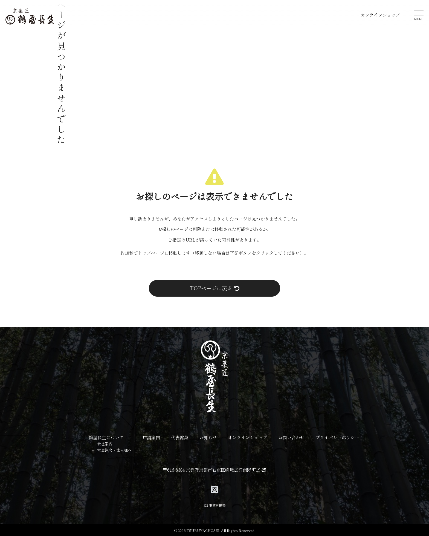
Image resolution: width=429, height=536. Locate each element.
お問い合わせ (291, 437)
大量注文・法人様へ (114, 450)
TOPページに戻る (214, 288)
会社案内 (104, 443)
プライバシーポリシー (337, 437)
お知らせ (208, 437)
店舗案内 (151, 437)
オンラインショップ (380, 15)
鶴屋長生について (106, 437)
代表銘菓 (180, 437)
